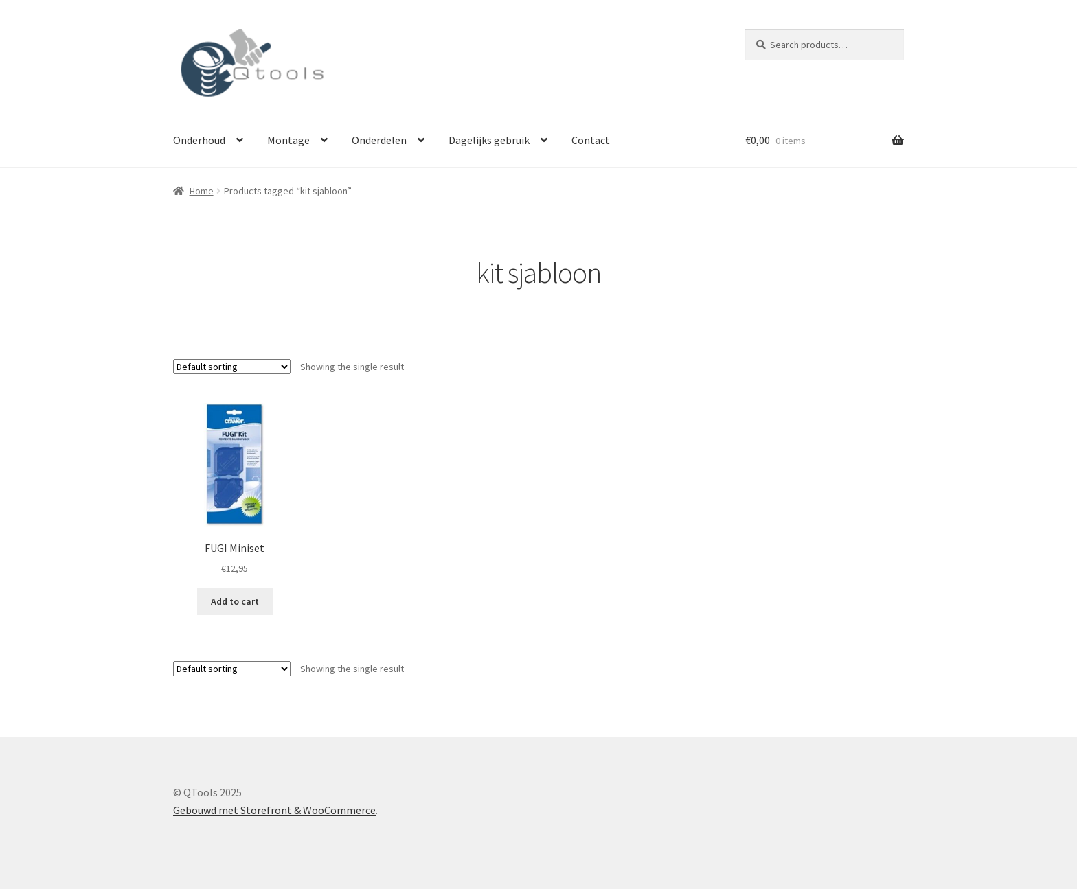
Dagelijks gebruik (489, 140)
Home (202, 191)
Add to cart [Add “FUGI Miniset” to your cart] (235, 601)
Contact (590, 140)
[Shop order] (232, 366)
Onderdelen (379, 140)
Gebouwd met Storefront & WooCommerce (274, 810)
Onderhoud (199, 140)
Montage (288, 140)
